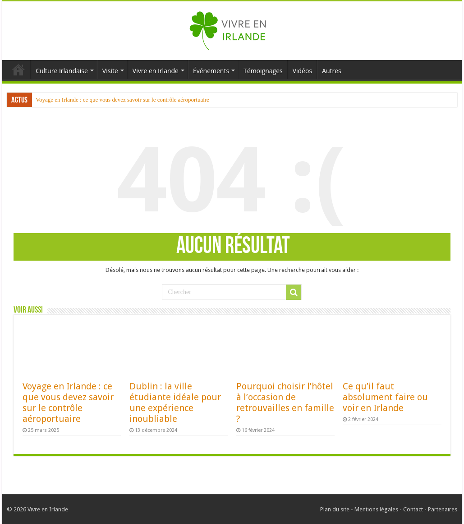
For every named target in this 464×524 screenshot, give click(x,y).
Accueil (18, 69)
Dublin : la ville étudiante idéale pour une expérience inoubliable (175, 402)
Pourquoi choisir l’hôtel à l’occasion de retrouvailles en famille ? (285, 402)
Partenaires (442, 509)
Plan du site (334, 509)
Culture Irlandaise (62, 70)
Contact (413, 509)
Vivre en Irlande (156, 70)
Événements (211, 70)
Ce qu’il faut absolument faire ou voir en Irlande (385, 397)
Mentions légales (376, 509)
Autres (331, 70)
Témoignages (263, 70)
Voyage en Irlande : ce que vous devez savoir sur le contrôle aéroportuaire (122, 99)
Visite (110, 70)
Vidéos (302, 70)
